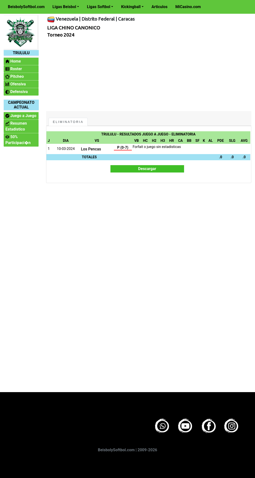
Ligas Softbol (98, 6)
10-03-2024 (66, 149)
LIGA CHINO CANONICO (73, 27)
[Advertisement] (147, 74)
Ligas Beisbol (64, 6)
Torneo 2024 (60, 35)
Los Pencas (91, 149)
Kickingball (131, 6)
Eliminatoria (68, 122)
